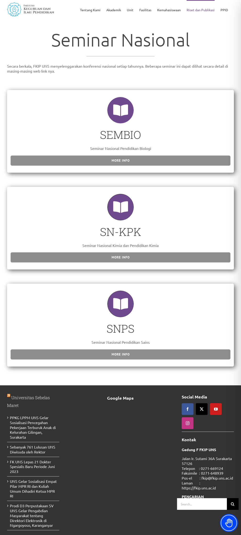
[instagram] (187, 423)
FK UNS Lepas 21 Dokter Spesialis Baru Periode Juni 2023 (32, 466)
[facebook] (187, 409)
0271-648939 (212, 473)
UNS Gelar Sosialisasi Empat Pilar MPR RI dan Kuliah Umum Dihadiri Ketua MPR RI (33, 488)
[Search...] (202, 504)
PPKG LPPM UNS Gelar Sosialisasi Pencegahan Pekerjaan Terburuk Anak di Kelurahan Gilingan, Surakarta (33, 427)
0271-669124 (212, 468)
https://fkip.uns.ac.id (199, 487)
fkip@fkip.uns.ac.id (217, 478)
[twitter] (202, 409)
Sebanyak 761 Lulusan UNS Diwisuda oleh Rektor (32, 449)
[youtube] (216, 409)
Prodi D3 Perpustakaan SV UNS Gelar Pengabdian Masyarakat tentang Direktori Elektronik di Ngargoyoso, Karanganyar (32, 515)
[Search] (233, 504)
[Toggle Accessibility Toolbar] (228, 522)
